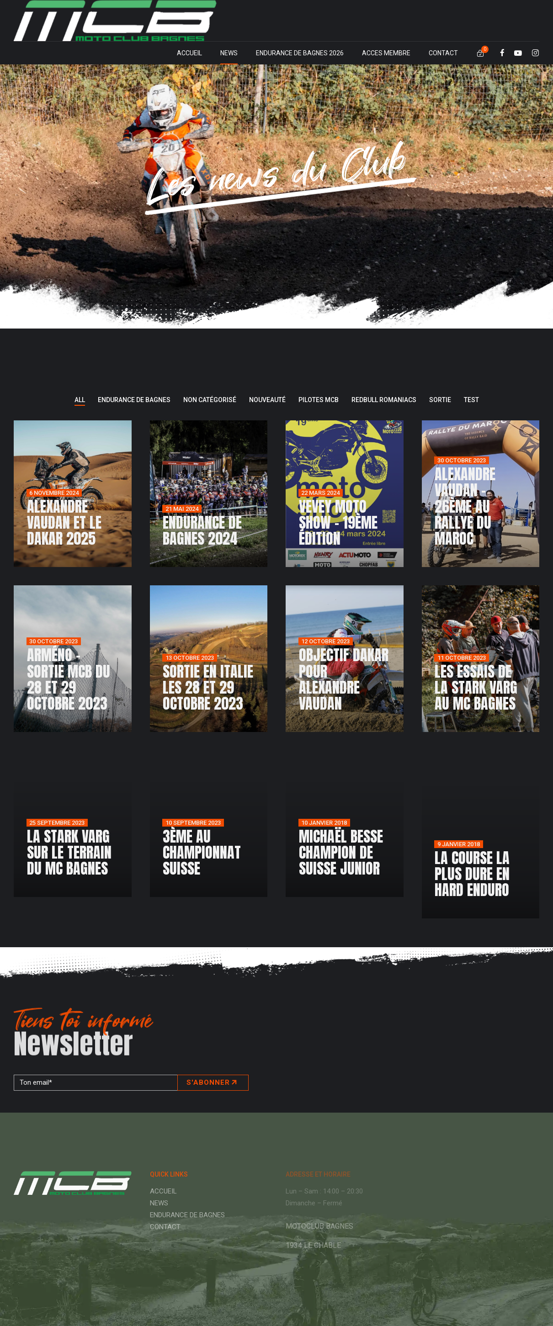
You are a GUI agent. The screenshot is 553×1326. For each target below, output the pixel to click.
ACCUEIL (189, 53)
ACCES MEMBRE (386, 53)
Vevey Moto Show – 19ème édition (338, 522)
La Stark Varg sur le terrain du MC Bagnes (69, 852)
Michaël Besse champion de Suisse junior (341, 852)
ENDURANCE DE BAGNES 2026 (300, 53)
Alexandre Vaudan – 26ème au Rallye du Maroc (465, 506)
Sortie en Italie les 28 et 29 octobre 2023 (208, 687)
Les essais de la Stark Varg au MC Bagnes (476, 687)
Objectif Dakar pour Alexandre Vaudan (343, 679)
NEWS (229, 53)
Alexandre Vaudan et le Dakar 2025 (64, 522)
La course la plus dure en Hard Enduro (472, 874)
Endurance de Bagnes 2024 (202, 530)
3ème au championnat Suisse (202, 852)
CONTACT (443, 53)
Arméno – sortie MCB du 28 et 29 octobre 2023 (68, 679)
